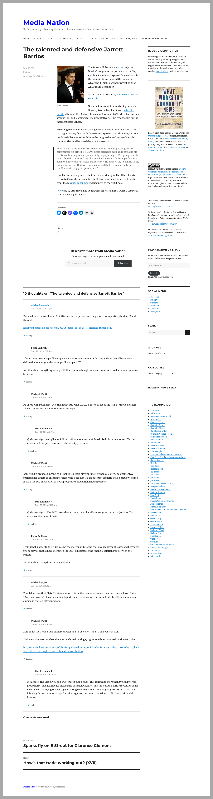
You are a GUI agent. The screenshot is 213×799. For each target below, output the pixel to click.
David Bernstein (157, 445)
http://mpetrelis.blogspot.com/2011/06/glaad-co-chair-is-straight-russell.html (67, 327)
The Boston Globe (156, 150)
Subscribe (123, 263)
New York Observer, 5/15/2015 (164, 224)
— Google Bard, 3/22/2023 (160, 206)
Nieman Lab (155, 515)
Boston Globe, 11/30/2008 (162, 235)
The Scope (155, 539)
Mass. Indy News (129, 38)
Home (26, 38)
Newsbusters (156, 513)
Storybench (155, 536)
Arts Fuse (154, 410)
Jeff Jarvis (154, 475)
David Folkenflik (157, 448)
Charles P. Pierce (157, 422)
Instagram (155, 311)
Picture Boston (156, 524)
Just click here (162, 71)
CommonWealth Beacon (161, 434)
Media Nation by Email (154, 38)
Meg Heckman (156, 504)
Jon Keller (154, 480)
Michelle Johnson (158, 507)
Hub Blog (154, 463)
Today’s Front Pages (159, 548)
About (37, 38)
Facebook (154, 297)
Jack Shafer (155, 466)
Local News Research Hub (161, 483)
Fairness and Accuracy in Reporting (166, 454)
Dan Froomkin (156, 440)
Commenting (65, 38)
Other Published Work (103, 38)
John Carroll (155, 478)
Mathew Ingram (157, 492)
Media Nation (46, 23)
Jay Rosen (154, 472)
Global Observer (157, 460)
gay (30, 76)
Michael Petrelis (40, 305)
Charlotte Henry (157, 425)
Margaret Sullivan (158, 486)
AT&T (25, 76)
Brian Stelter (156, 419)
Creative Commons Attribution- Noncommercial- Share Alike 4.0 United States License (167, 172)
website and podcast (157, 136)
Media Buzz (155, 498)
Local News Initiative (176, 147)
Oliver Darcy (155, 518)
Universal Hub (156, 553)
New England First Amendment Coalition (168, 510)
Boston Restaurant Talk (160, 416)
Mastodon (154, 306)
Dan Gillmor (155, 443)
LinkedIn (154, 308)
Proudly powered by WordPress (51, 787)
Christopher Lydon (158, 431)
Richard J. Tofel (157, 530)
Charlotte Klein (157, 428)
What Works (155, 556)
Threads (154, 303)
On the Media (156, 521)
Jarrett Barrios (39, 76)
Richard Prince (156, 533)
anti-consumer (79, 183)
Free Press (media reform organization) (168, 457)
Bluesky (153, 300)
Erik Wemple (156, 451)
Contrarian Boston (158, 437)
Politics (26, 72)
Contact (49, 38)
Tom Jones (155, 550)
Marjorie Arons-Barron (160, 489)
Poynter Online (157, 527)
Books (80, 38)
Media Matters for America (162, 501)
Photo (60, 190)
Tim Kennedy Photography (162, 545)
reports (119, 67)
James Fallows (156, 469)
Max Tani (154, 495)
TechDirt (154, 542)
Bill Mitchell (155, 413)
